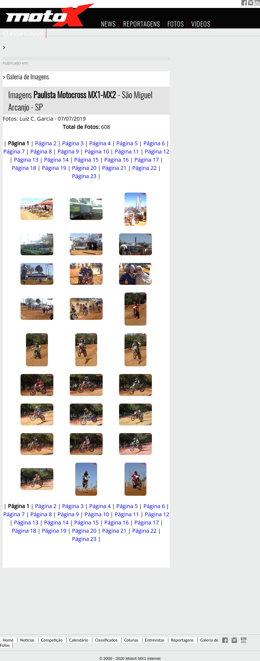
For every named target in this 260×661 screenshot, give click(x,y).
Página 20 (84, 168)
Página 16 (116, 159)
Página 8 (41, 151)
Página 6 (154, 143)
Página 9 (68, 151)
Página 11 (127, 151)
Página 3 (72, 143)
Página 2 (45, 143)
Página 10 (97, 151)
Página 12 (157, 151)
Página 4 (100, 143)
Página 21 (114, 168)
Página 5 (127, 143)
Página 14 (56, 159)
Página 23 (84, 176)
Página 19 (54, 168)
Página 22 (144, 168)
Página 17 (146, 159)
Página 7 (14, 151)
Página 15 (86, 159)
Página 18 (24, 168)
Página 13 (26, 159)
